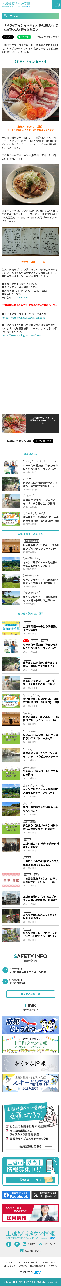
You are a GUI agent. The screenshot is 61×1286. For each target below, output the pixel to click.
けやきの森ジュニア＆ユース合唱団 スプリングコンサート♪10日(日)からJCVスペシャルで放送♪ (41, 718)
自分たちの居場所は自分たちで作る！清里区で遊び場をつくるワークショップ (40, 664)
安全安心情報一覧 (30, 994)
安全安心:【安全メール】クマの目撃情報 (40, 772)
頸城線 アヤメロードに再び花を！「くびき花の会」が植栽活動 (40, 682)
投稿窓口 (29, 1244)
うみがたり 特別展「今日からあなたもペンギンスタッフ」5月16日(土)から (41, 646)
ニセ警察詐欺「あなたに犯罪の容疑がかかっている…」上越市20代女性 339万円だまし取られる (40, 880)
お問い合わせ (47, 1244)
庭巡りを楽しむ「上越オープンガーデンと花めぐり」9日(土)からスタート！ (40, 934)
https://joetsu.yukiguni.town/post (21, 335)
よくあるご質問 (48, 1262)
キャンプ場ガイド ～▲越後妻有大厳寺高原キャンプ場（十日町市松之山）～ (40, 790)
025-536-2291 (21, 297)
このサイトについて (11, 1262)
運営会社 (23, 1265)
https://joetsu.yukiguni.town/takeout (23, 317)
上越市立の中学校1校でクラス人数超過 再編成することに (41, 862)
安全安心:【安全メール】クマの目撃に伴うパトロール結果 (40, 736)
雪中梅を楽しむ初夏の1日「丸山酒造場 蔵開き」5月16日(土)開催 (41, 700)
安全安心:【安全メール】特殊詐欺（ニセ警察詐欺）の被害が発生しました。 (40, 827)
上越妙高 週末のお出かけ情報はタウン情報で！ (40, 628)
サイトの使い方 (31, 1262)
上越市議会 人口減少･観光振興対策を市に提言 (41, 845)
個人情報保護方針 (38, 1265)
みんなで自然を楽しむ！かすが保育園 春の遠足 (40, 916)
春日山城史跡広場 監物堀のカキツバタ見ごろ (40, 809)
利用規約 (53, 1265)
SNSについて (9, 1265)
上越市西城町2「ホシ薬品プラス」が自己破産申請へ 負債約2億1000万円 (41, 898)
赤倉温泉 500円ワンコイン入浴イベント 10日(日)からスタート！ (40, 754)
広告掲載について (30, 1250)
